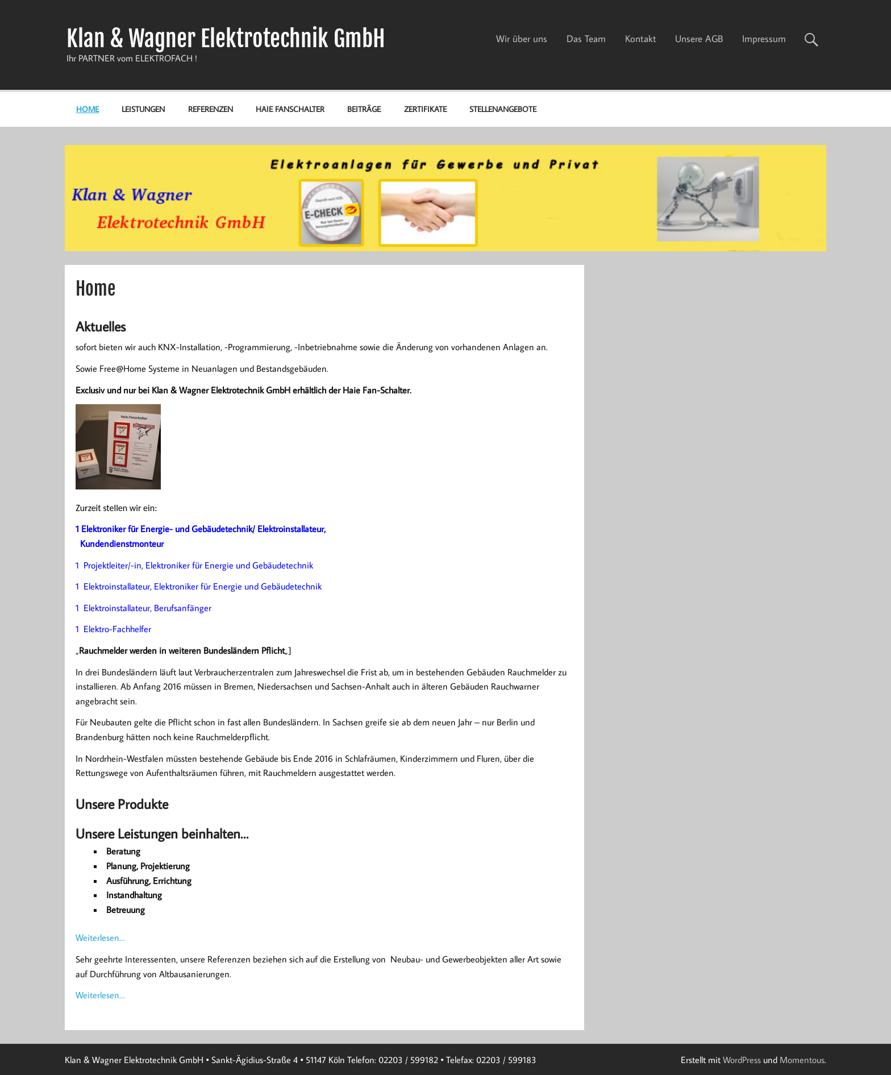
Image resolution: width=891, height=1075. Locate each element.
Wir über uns (521, 38)
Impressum (764, 38)
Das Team (586, 38)
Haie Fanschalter (290, 108)
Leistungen (143, 108)
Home (87, 108)
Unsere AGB (699, 38)
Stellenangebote (502, 108)
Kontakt (640, 38)
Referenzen (210, 108)
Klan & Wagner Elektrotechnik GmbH (225, 38)
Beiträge (364, 108)
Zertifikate (425, 108)
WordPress (742, 1059)
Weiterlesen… (100, 937)
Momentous (802, 1059)
